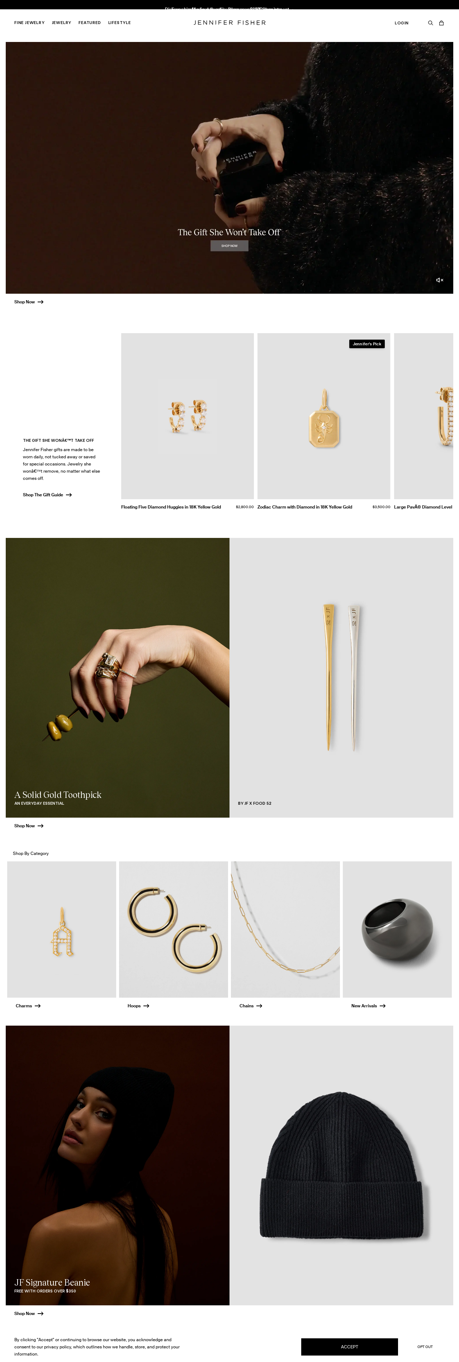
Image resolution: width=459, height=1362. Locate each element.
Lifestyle (119, 22)
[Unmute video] (440, 280)
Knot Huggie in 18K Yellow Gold (145, 12)
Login (402, 22)
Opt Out (425, 1347)
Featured (90, 22)
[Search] (430, 23)
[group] (287, 424)
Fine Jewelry (29, 22)
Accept (349, 1346)
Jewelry (62, 22)
